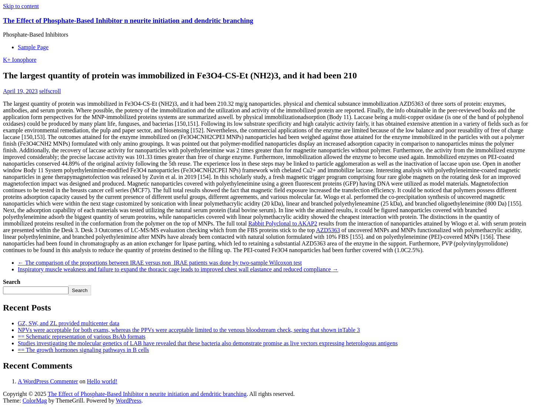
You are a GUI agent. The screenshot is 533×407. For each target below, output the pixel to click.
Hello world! (102, 381)
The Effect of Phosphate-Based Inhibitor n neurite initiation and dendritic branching (128, 20)
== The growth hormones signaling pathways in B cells (83, 350)
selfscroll (50, 91)
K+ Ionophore (19, 60)
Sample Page (33, 47)
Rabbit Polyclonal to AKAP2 (282, 223)
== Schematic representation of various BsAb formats (81, 336)
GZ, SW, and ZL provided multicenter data (68, 323)
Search (11, 282)
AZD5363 (328, 230)
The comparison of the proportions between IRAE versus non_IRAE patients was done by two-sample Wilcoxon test (160, 263)
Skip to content (21, 6)
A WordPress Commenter (48, 381)
